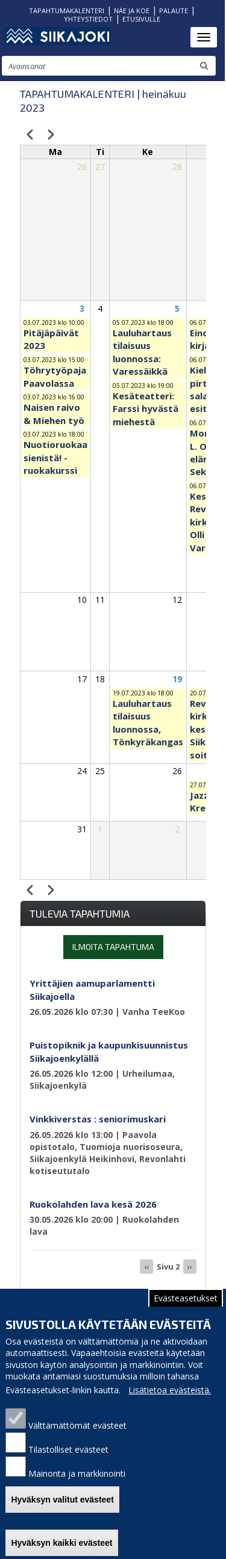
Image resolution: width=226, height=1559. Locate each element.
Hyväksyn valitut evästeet (62, 1499)
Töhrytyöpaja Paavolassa (55, 376)
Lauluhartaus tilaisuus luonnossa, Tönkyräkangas (148, 722)
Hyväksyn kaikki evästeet (61, 1543)
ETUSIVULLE (141, 18)
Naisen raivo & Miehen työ (54, 413)
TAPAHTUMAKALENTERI (66, 10)
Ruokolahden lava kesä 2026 (93, 1204)
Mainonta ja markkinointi (76, 1473)
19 (177, 679)
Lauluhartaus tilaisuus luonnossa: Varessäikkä (142, 352)
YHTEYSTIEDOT (88, 18)
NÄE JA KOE (131, 10)
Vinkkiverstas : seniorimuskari (98, 1119)
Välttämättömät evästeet (77, 1425)
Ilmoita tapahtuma (113, 947)
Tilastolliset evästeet (68, 1449)
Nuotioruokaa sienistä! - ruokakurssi (55, 457)
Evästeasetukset (186, 1298)
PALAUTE (173, 10)
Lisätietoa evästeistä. (169, 1390)
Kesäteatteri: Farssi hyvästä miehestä (145, 409)
